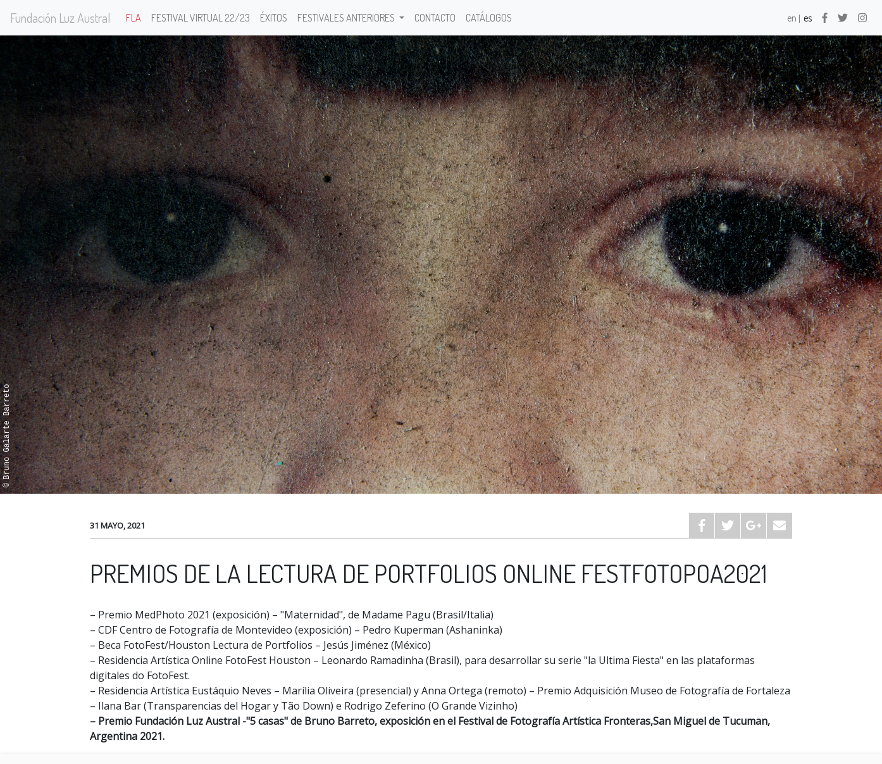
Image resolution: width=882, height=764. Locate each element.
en (792, 17)
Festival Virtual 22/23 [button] (200, 17)
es (808, 17)
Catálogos (489, 17)
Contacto (435, 17)
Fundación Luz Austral (60, 17)
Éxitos (273, 17)
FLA (133, 17)
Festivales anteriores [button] (347, 17)
